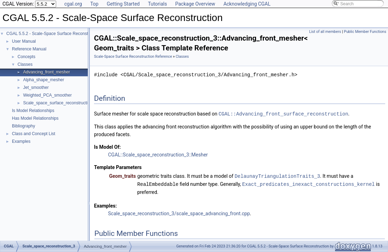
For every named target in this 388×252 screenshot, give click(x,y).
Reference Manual (29, 49)
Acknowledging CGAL (246, 4)
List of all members (325, 31)
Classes (25, 64)
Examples (21, 141)
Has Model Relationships (35, 118)
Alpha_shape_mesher (43, 79)
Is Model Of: (107, 146)
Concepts (26, 56)
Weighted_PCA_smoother (47, 95)
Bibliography (23, 126)
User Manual (24, 41)
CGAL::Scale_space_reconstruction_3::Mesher (158, 154)
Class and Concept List (33, 133)
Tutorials (157, 4)
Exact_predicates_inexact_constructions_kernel (308, 183)
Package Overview (195, 4)
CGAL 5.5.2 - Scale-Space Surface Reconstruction (53, 33)
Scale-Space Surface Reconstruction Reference (133, 56)
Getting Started (123, 4)
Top (94, 4)
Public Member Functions (365, 31)
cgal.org (73, 4)
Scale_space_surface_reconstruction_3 (60, 102)
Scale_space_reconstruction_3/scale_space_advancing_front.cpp (179, 212)
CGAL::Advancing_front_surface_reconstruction (283, 113)
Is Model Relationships (33, 110)
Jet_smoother (36, 87)
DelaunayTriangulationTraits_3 (277, 175)
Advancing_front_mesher (46, 72)
